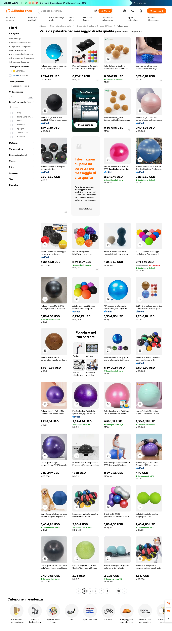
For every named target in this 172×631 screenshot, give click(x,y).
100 (118, 591)
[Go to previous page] (78, 591)
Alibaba (43, 26)
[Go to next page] (124, 591)
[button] (168, 618)
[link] (168, 604)
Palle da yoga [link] (123, 26)
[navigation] (21, 309)
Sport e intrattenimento (61, 26)
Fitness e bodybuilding (85, 26)
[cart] (135, 11)
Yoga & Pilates (106, 26)
